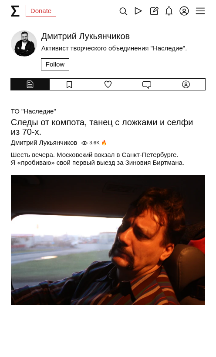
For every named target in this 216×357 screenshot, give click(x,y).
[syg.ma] (15, 11)
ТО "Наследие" (33, 111)
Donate (40, 10)
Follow (55, 64)
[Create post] (153, 11)
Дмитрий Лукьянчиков (44, 142)
